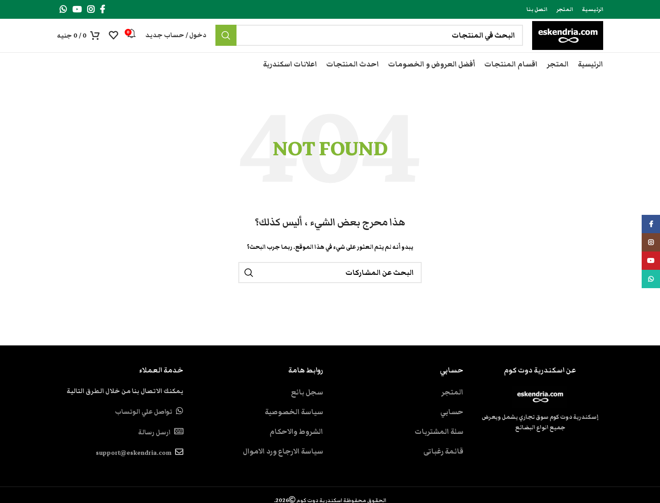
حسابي (451, 426)
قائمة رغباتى (443, 465)
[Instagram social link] (90, 9)
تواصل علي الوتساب (143, 426)
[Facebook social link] (102, 9)
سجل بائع (307, 406)
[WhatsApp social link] (63, 9)
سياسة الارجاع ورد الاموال (283, 465)
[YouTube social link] (77, 9)
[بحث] (351, 43)
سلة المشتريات (439, 446)
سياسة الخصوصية (294, 426)
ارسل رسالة (154, 447)
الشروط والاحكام (296, 446)
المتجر (452, 406)
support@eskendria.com (133, 468)
